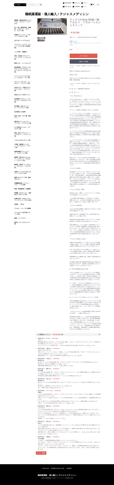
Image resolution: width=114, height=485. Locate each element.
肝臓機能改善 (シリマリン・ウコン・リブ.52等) (22, 183)
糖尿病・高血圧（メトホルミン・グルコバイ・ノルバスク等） (22, 166)
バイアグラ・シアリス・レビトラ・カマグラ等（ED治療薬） (22, 46)
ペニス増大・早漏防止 (20, 52)
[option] (52, 26)
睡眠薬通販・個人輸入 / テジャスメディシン (57, 14)
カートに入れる (83, 56)
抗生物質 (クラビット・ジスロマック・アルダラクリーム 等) (22, 100)
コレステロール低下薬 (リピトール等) (22, 213)
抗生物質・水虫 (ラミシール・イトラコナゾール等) (21, 106)
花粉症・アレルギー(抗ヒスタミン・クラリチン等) (22, 172)
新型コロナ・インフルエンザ (22, 63)
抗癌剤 (16, 204)
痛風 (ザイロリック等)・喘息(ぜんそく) (22, 178)
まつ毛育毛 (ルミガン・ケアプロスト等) (22, 128)
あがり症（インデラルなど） (22, 40)
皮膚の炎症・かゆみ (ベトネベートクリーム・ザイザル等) (22, 199)
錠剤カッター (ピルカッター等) (22, 223)
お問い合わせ (45, 468)
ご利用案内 (69, 468)
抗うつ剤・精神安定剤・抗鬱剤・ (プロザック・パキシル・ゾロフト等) (22, 29)
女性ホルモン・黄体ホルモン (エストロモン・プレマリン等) (22, 89)
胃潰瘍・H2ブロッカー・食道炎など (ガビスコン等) (22, 193)
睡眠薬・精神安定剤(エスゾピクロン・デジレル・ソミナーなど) (22, 21)
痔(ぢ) (22, 204)
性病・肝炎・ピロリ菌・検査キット (22, 116)
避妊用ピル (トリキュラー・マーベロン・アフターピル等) (22, 122)
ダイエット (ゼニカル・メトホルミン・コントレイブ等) (22, 82)
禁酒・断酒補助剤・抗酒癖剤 (22, 189)
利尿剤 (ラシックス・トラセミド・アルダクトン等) (22, 35)
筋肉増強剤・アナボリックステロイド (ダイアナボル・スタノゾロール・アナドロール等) (22, 70)
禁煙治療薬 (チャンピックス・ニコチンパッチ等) (21, 152)
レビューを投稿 (41, 453)
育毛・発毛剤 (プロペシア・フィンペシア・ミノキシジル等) (22, 57)
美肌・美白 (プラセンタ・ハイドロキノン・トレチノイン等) (22, 134)
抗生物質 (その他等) (20, 112)
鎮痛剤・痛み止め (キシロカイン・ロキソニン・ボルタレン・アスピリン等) (22, 159)
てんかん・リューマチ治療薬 (22, 208)
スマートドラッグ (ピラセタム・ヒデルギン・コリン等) (22, 76)
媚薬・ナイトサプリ (20, 218)
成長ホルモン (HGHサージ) (22, 95)
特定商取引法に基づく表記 (57, 468)
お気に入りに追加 (83, 61)
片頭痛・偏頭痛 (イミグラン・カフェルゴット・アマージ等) (22, 146)
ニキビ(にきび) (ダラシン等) (22, 140)
